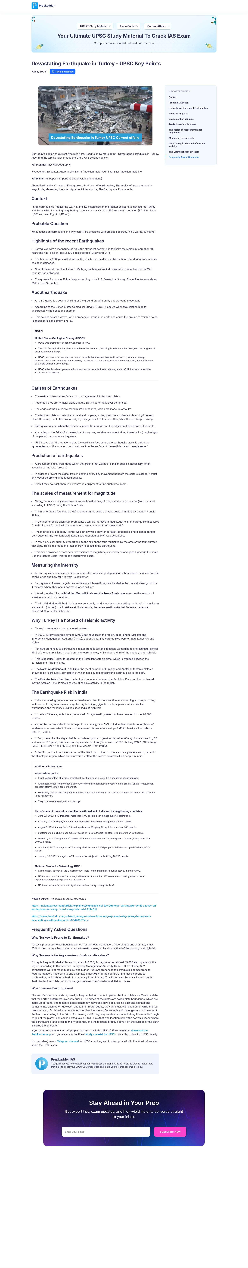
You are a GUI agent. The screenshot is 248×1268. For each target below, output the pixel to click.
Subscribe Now (170, 1131)
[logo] (43, 8)
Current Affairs (156, 26)
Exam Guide (127, 26)
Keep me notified (63, 71)
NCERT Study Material (93, 26)
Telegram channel (67, 1041)
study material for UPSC (100, 1034)
